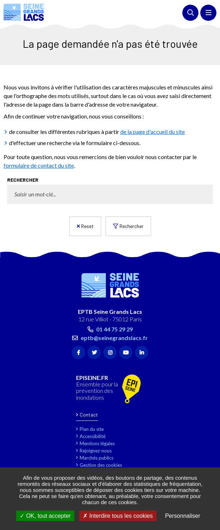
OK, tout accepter (45, 516)
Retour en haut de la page (204, 254)
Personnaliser (182, 516)
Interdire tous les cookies (118, 516)
